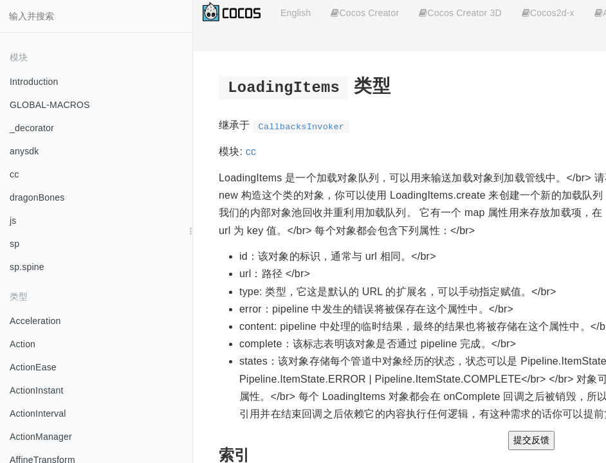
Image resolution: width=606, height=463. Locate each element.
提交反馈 (531, 440)
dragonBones (37, 197)
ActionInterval (38, 413)
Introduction (34, 82)
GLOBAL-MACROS (50, 105)
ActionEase (33, 367)
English (295, 13)
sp (14, 244)
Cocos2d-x (548, 13)
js (13, 220)
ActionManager (41, 436)
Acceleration (35, 321)
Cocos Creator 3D (460, 13)
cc (14, 174)
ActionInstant (37, 390)
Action (22, 344)
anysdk (24, 151)
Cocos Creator (365, 13)
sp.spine (27, 267)
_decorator (32, 128)
